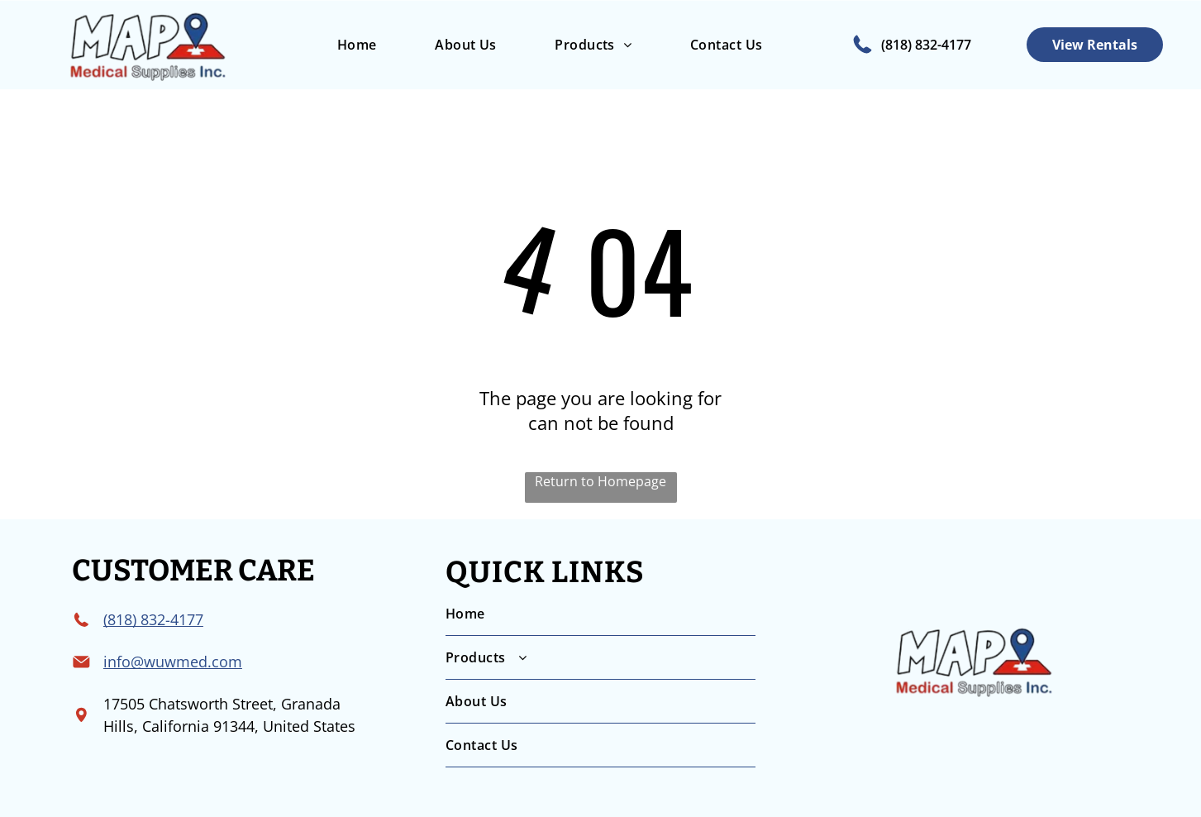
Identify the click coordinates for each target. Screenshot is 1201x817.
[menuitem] (356, 44)
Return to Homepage (600, 481)
